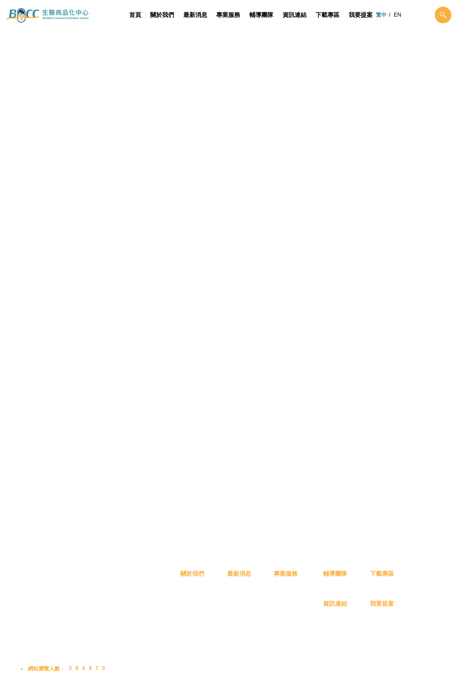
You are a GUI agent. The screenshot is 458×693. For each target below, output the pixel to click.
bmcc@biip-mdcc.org (60, 632)
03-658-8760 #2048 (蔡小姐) (66, 616)
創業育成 (284, 638)
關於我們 (162, 15)
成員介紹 (191, 614)
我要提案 (361, 15)
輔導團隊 (261, 15)
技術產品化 (287, 614)
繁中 (381, 15)
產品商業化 (287, 626)
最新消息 (195, 15)
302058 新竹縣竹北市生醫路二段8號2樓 (79, 600)
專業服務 (228, 15)
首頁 (135, 15)
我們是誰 (191, 602)
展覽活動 (298, 200)
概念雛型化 (287, 602)
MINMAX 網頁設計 (415, 681)
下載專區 (327, 15)
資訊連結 (295, 15)
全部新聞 (160, 200)
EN (397, 15)
